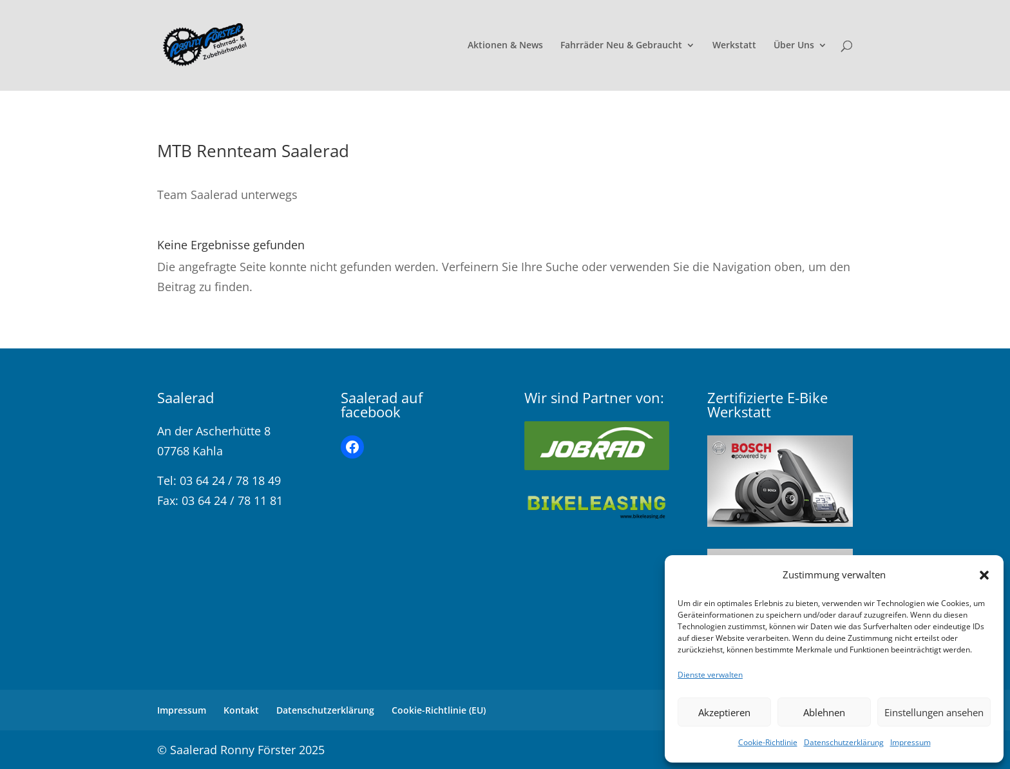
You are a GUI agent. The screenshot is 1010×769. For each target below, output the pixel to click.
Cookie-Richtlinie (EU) (439, 710)
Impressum (910, 742)
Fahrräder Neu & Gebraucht (621, 46)
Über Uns (794, 46)
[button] (984, 575)
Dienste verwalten (710, 674)
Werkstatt (734, 46)
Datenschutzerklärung (844, 742)
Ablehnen (824, 712)
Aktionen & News (505, 46)
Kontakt (241, 710)
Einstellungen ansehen (934, 712)
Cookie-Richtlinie (767, 742)
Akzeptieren (724, 712)
